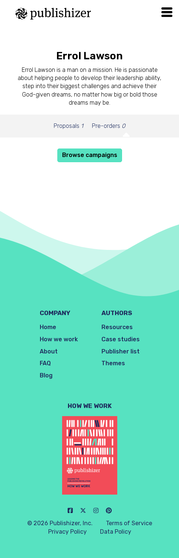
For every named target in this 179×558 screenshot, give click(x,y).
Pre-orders (108, 125)
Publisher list (120, 351)
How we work (59, 339)
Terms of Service (129, 523)
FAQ (45, 363)
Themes (113, 363)
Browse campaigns (89, 154)
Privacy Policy (67, 531)
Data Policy (115, 531)
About (49, 351)
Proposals (68, 125)
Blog (46, 375)
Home (48, 327)
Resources (117, 327)
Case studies (120, 339)
